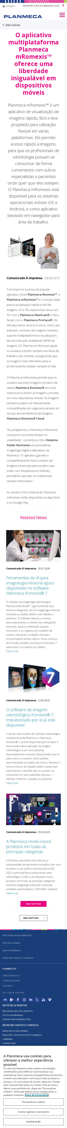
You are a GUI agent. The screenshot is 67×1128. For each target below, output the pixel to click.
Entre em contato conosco (18, 958)
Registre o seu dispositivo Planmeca (22, 1035)
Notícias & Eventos (15, 1005)
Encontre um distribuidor (17, 935)
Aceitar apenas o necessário (33, 1111)
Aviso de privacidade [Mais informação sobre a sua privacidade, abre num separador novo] (37, 1095)
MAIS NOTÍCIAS (33, 904)
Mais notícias (11, 24)
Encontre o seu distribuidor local (41, 5)
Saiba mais (12, 651)
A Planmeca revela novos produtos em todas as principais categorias (28, 846)
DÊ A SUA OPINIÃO (11, 943)
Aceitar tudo (33, 1121)
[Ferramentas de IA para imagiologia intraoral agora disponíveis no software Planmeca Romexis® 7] (33, 546)
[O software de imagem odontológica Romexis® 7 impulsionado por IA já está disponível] (33, 677)
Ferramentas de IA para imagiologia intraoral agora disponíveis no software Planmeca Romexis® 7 (30, 585)
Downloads (9, 1043)
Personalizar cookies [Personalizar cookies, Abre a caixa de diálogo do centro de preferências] (33, 1101)
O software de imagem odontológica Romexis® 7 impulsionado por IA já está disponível (30, 717)
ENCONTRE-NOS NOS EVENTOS (18, 1011)
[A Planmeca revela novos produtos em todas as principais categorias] (33, 809)
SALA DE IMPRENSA (11, 950)
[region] (33, 1087)
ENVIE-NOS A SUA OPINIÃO (15, 1031)
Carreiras (8, 1039)
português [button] (9, 6)
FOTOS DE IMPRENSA (13, 1015)
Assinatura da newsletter (17, 1019)
